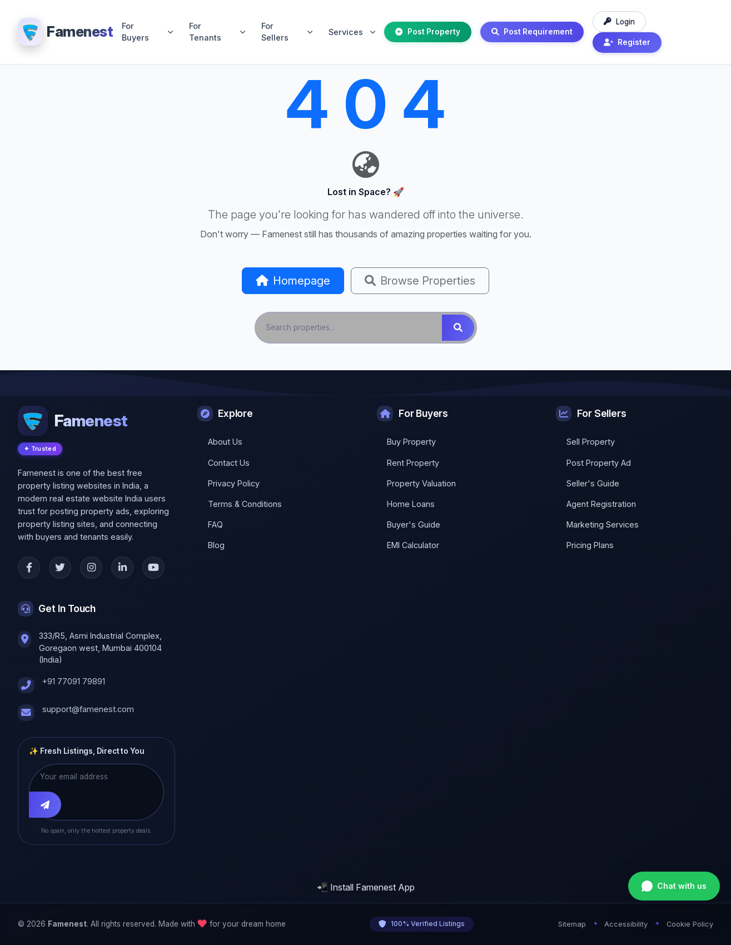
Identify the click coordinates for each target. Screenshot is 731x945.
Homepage (293, 280)
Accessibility (626, 924)
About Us (225, 441)
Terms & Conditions (245, 504)
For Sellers (286, 32)
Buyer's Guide (413, 524)
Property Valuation (421, 483)
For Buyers (147, 32)
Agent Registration (601, 504)
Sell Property (590, 441)
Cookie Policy (690, 924)
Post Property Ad (598, 462)
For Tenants (217, 32)
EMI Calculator (413, 545)
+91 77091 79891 (73, 681)
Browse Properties (420, 280)
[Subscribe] (45, 804)
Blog (216, 545)
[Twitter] (60, 567)
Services (352, 32)
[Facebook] (29, 567)
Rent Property (413, 462)
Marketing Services (602, 524)
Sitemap (572, 924)
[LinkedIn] (122, 567)
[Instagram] (91, 567)
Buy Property (411, 441)
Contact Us (229, 462)
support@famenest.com (88, 709)
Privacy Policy (234, 483)
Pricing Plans (590, 545)
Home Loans (411, 504)
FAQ (215, 524)
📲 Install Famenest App (366, 887)
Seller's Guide (592, 483)
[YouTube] (153, 567)
